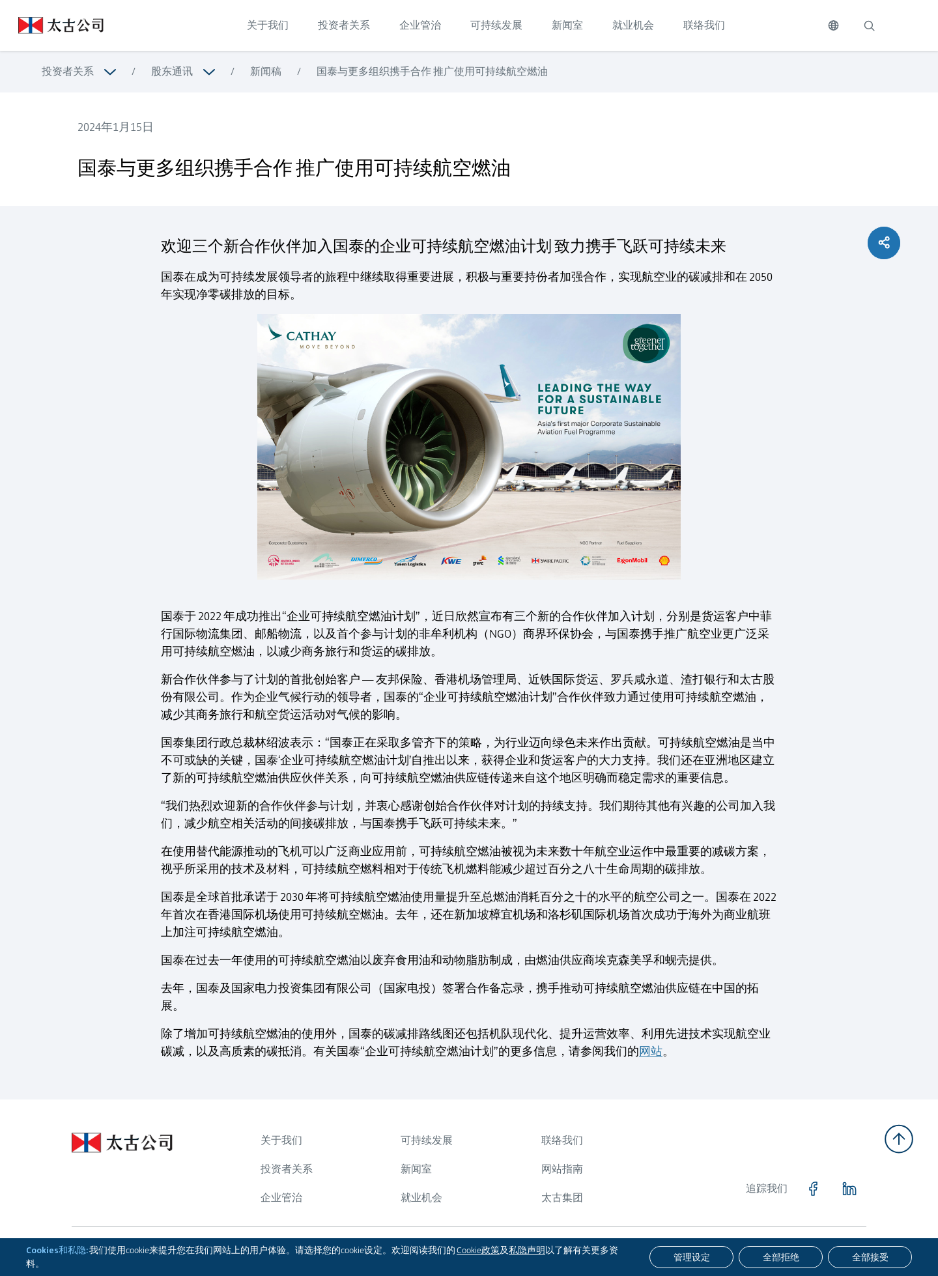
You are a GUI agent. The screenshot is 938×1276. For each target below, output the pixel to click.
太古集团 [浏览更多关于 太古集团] (562, 1197)
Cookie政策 (478, 1250)
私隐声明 (527, 1250)
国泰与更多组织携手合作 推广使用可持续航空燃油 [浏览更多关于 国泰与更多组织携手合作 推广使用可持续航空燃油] (432, 71)
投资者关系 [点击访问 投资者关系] (344, 25)
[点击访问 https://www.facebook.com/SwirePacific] (813, 1189)
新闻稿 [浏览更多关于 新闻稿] (265, 71)
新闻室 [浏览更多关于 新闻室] (416, 1169)
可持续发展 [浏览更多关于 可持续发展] (427, 1140)
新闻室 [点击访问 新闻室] (567, 25)
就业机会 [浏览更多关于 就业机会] (421, 1197)
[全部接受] (870, 1257)
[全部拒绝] (781, 1257)
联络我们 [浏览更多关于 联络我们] (562, 1140)
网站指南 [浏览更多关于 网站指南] (562, 1169)
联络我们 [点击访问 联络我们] (704, 25)
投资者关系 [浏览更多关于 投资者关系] (68, 71)
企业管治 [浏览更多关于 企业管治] (281, 1197)
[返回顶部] (899, 1138)
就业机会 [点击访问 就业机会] (633, 25)
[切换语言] (833, 25)
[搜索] (869, 25)
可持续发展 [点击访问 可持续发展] (496, 25)
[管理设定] (691, 1257)
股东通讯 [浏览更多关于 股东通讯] (172, 71)
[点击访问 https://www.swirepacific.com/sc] (52, 25)
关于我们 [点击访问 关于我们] (268, 25)
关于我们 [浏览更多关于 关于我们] (281, 1140)
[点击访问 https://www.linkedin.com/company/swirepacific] (849, 1189)
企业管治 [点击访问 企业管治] (420, 25)
